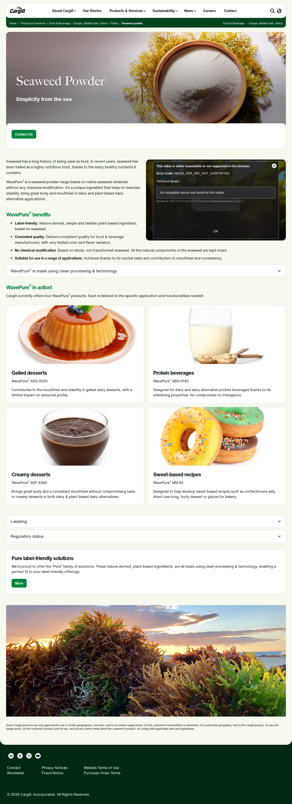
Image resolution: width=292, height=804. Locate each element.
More (19, 583)
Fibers (114, 23)
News (188, 10)
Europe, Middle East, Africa (90, 23)
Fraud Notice (52, 773)
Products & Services (126, 10)
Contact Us (24, 134)
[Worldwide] (279, 11)
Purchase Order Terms (102, 773)
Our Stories (92, 10)
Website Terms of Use (101, 767)
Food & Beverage (59, 23)
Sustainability (164, 10)
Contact (230, 10)
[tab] (146, 271)
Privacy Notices (54, 767)
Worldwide (15, 773)
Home (13, 23)
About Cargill (62, 10)
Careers (209, 10)
